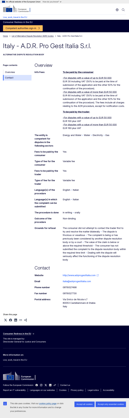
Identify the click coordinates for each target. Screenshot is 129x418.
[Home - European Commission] (18, 9)
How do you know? (52, 2)
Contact (9, 77)
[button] (6, 320)
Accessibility (108, 390)
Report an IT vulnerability (14, 390)
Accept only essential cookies (111, 404)
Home (5, 36)
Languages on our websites (42, 390)
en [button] (117, 9)
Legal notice (93, 390)
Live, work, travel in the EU (15, 17)
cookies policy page (48, 403)
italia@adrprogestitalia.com (77, 281)
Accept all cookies (84, 404)
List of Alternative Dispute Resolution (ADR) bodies (33, 36)
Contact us (65, 385)
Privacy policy (77, 390)
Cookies (63, 390)
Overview (10, 72)
